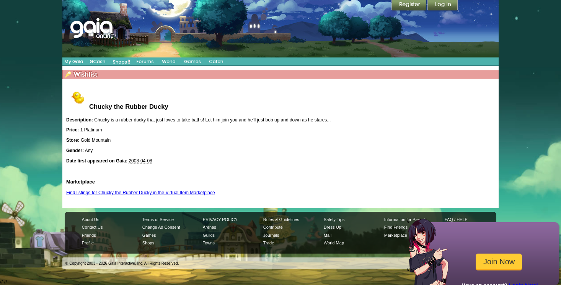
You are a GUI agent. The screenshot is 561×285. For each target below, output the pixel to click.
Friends (89, 235)
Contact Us (92, 227)
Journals (271, 235)
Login (442, 5)
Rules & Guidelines (281, 219)
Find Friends (396, 227)
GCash (98, 61)
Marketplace (395, 235)
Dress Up (332, 227)
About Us (90, 219)
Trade (268, 243)
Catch (216, 61)
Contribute (273, 227)
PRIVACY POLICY (220, 219)
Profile (88, 243)
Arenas (209, 227)
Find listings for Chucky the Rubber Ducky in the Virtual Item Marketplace (140, 192)
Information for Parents (405, 219)
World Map (334, 243)
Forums (144, 61)
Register (409, 5)
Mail (327, 235)
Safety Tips (334, 219)
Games (192, 61)
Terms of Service (158, 219)
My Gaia (73, 61)
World (169, 61)
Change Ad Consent (161, 227)
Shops (121, 62)
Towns (209, 243)
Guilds (209, 235)
